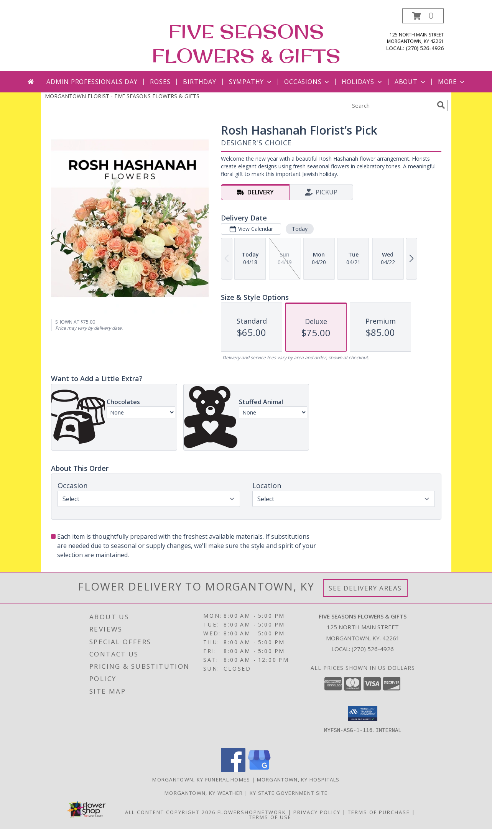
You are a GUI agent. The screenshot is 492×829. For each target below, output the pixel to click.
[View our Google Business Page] (259, 770)
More (452, 81)
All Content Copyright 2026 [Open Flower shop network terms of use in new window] (170, 812)
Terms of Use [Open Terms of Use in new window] (270, 817)
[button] (423, 15)
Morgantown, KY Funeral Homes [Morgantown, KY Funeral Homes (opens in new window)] (201, 779)
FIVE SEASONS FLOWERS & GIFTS (246, 43)
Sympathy (251, 81)
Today (299, 228)
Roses (160, 81)
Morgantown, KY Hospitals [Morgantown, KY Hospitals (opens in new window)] (298, 779)
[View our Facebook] (233, 770)
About (411, 81)
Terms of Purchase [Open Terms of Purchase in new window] (379, 812)
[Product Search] (392, 105)
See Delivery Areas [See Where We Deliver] (365, 588)
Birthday (199, 81)
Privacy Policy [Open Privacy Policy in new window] (317, 812)
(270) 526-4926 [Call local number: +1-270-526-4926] (425, 48)
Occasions (307, 81)
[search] (441, 105)
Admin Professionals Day (91, 81)
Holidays (362, 81)
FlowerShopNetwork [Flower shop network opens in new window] (251, 812)
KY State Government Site (288, 793)
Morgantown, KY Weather (204, 793)
